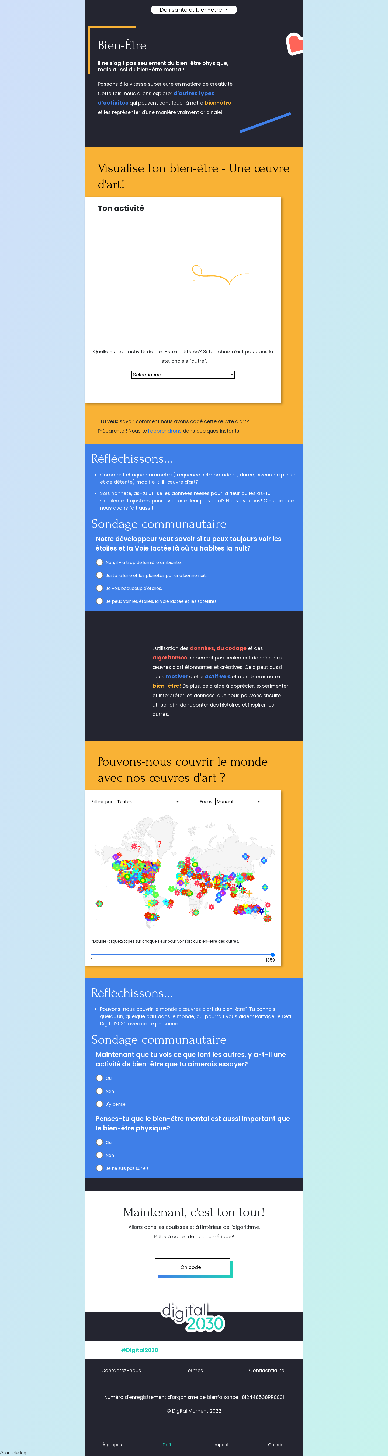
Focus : (207, 801)
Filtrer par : (103, 801)
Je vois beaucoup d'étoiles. (134, 588)
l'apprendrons (165, 430)
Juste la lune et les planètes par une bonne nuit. (156, 575)
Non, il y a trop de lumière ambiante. (144, 562)
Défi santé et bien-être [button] (191, 9)
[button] (289, 10)
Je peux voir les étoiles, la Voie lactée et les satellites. (161, 601)
